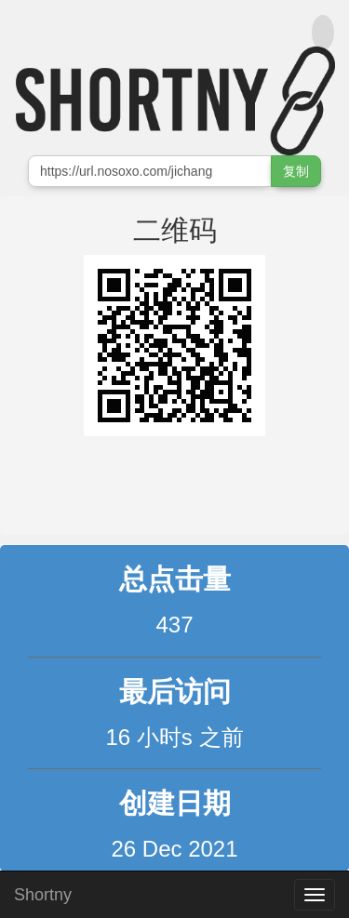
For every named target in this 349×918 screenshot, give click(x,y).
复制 (296, 171)
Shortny (43, 892)
